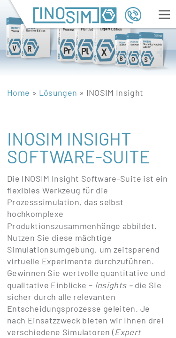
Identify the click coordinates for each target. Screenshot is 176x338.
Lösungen (58, 92)
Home (18, 92)
